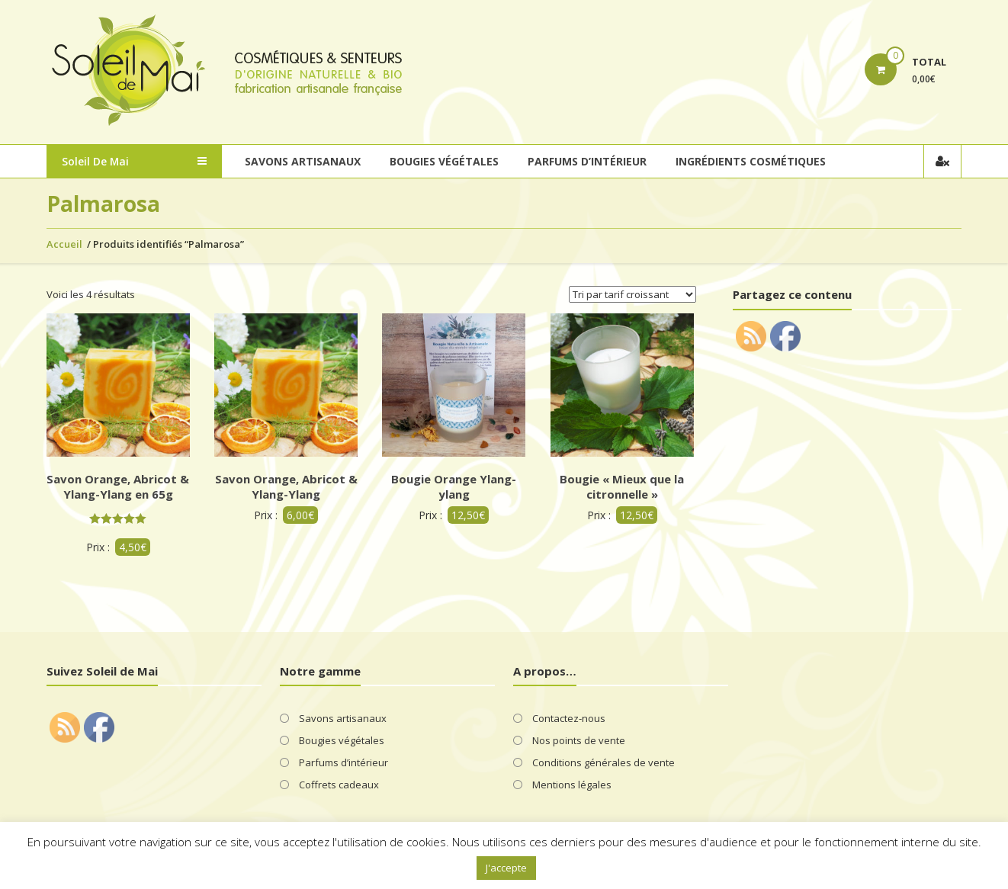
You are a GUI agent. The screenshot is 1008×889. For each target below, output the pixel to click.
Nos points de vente (578, 740)
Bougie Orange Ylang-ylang (453, 486)
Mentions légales (572, 784)
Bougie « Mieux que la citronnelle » (622, 486)
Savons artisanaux (303, 161)
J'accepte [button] (506, 868)
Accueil (64, 244)
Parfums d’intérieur (587, 161)
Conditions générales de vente (603, 762)
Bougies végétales (444, 161)
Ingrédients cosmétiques (751, 161)
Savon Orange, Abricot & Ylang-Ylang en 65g (118, 486)
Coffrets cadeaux (339, 784)
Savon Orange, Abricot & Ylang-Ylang (286, 486)
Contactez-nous (568, 718)
